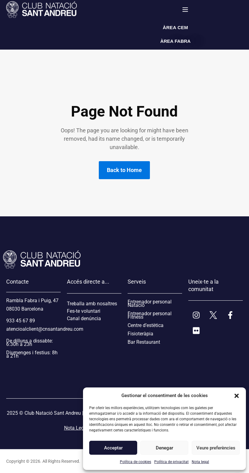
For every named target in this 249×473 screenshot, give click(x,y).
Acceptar (113, 448)
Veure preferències (215, 448)
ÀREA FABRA (175, 41)
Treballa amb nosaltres (92, 304)
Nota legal (200, 462)
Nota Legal (76, 428)
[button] (237, 395)
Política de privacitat (171, 462)
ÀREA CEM (175, 27)
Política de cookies (135, 462)
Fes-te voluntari (83, 311)
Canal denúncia (84, 318)
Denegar (164, 448)
